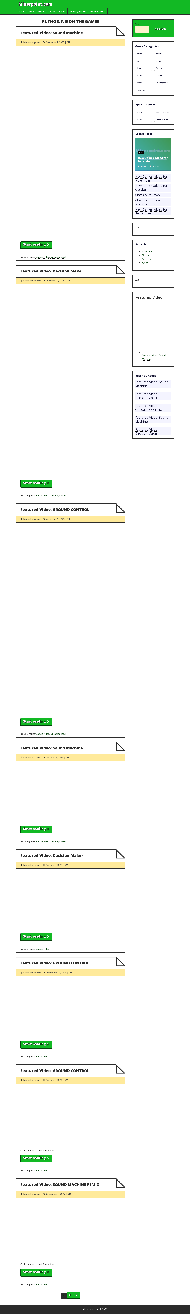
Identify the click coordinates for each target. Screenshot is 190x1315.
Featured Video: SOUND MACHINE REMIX (59, 1184)
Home (21, 11)
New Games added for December (153, 159)
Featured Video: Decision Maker (51, 271)
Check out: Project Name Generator (148, 202)
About (62, 11)
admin (143, 166)
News (31, 11)
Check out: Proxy (147, 195)
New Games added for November (151, 178)
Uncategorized (58, 256)
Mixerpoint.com (35, 4)
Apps (52, 11)
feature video (42, 256)
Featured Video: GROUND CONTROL (54, 509)
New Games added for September (151, 211)
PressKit (147, 251)
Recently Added (78, 11)
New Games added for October (151, 187)
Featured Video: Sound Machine (51, 32)
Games (41, 11)
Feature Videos (97, 11)
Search (138, 24)
